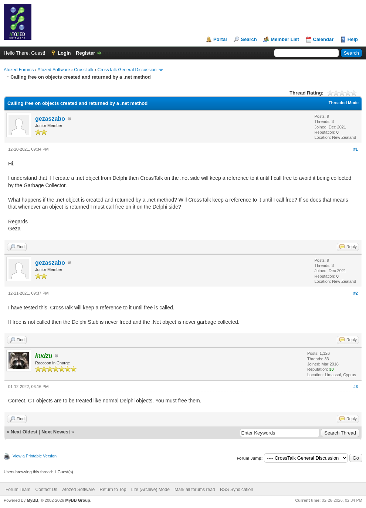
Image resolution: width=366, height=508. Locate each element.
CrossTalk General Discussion (126, 69)
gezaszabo (50, 119)
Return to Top (113, 489)
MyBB (32, 500)
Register (85, 53)
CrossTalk (84, 69)
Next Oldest (24, 432)
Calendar (323, 39)
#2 (355, 293)
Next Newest (55, 432)
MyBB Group (77, 500)
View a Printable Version (35, 456)
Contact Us (46, 489)
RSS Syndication (236, 489)
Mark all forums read (194, 489)
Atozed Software (53, 69)
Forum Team (18, 489)
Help (353, 39)
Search (249, 39)
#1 (355, 149)
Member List (285, 39)
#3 (355, 386)
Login (64, 53)
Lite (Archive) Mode (150, 489)
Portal (220, 39)
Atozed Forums (19, 69)
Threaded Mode (344, 102)
